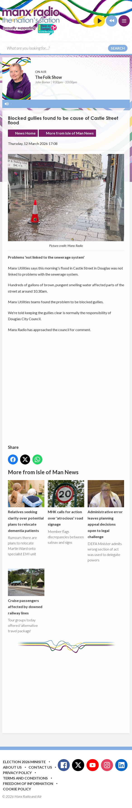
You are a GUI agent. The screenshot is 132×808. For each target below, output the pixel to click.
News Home (25, 133)
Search (118, 48)
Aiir (39, 796)
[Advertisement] (70, 689)
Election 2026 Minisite (24, 762)
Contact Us (40, 767)
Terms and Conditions (25, 778)
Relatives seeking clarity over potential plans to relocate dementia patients (26, 506)
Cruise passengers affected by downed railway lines (26, 592)
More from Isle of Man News (70, 133)
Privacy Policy (17, 772)
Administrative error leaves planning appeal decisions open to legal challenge (106, 509)
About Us (12, 767)
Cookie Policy (17, 789)
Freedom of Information (28, 783)
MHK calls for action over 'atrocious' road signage (66, 503)
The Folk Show (48, 77)
